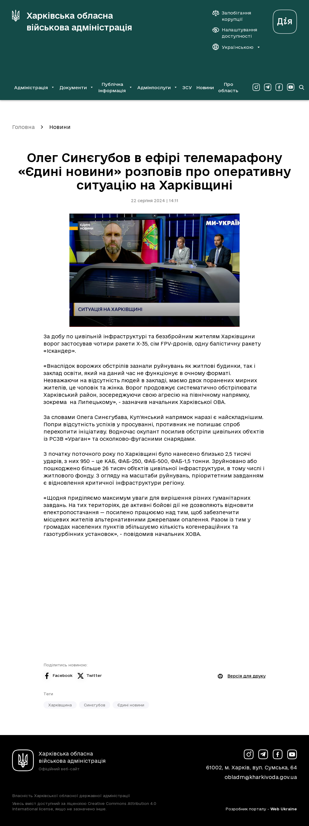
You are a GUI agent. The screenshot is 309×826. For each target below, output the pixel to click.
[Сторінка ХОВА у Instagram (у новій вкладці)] (256, 87)
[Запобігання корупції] (234, 16)
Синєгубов (94, 705)
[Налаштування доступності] (234, 33)
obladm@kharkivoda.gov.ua (261, 777)
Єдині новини (130, 705)
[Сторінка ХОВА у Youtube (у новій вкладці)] (290, 87)
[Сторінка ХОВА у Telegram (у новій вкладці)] (267, 87)
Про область (228, 87)
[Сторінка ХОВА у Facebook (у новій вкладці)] (279, 87)
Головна (23, 127)
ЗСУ (187, 87)
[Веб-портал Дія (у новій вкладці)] (285, 20)
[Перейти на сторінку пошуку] (301, 87)
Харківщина (60, 705)
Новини (205, 87)
